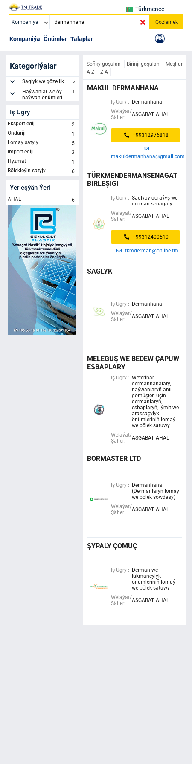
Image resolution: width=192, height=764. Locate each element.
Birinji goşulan (144, 64)
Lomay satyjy (42, 143)
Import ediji (42, 152)
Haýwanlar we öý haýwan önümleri (49, 95)
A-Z (91, 72)
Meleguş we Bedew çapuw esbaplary (133, 363)
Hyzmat (42, 162)
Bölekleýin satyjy (42, 171)
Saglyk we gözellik (49, 82)
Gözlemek (166, 22)
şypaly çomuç (112, 546)
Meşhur (174, 64)
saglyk (99, 271)
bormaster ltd (114, 458)
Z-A (104, 72)
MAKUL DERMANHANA (123, 88)
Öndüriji (42, 134)
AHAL (42, 200)
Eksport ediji (42, 124)
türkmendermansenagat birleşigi (132, 179)
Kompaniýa (24, 38)
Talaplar (81, 38)
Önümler (55, 38)
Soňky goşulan (104, 64)
